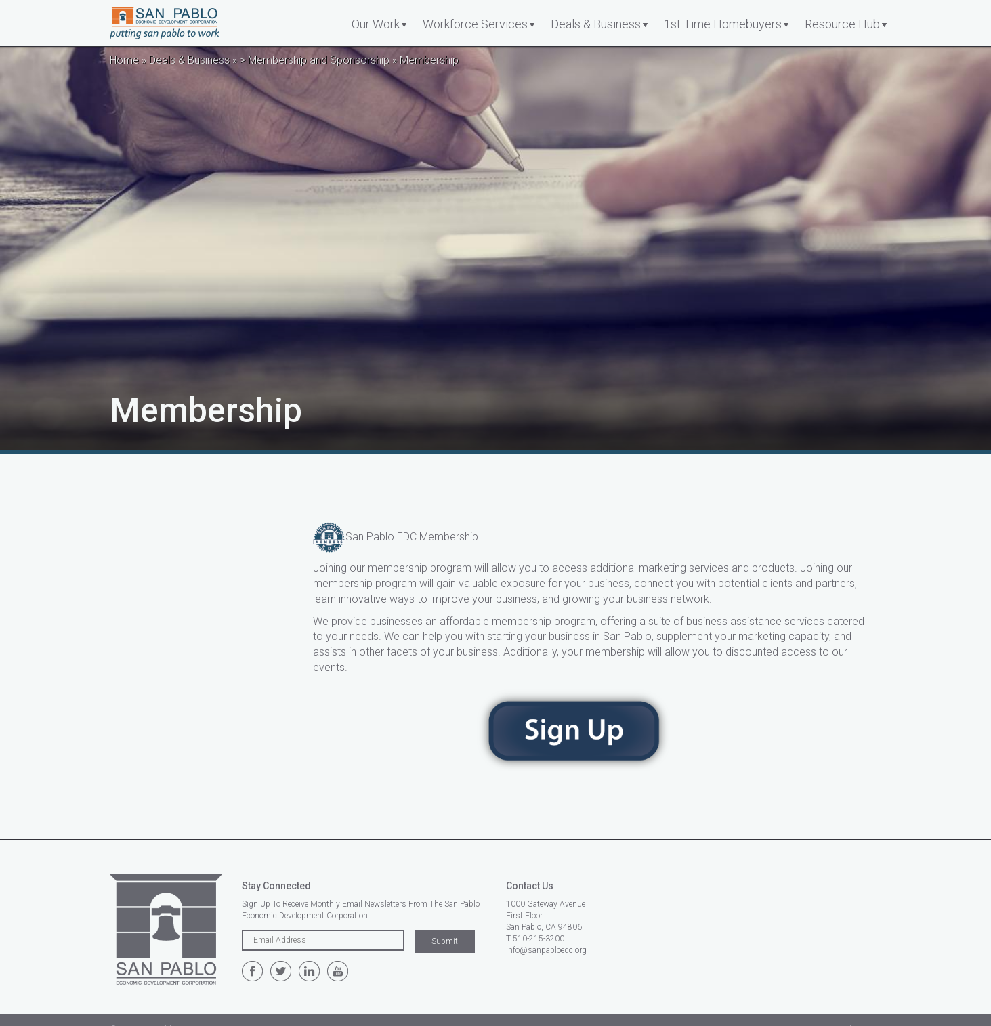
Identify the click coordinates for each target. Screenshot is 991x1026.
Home (124, 60)
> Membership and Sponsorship (314, 60)
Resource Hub (842, 24)
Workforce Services (475, 24)
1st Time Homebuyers (723, 24)
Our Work (376, 24)
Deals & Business (596, 24)
